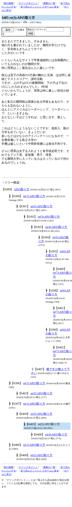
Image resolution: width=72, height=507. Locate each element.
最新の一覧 (49, 3)
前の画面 (8, 3)
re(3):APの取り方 (49, 216)
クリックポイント (28, 3)
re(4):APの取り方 (56, 227)
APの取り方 (21, 189)
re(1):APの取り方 (34, 196)
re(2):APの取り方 (41, 206)
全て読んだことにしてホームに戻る (40, 6)
